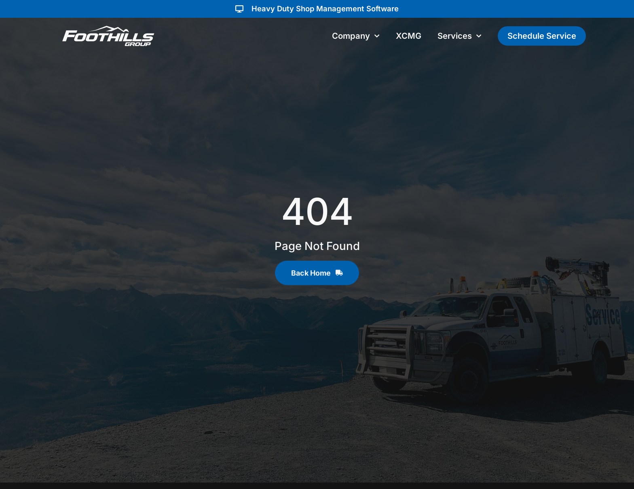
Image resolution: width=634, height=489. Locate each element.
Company (356, 36)
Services (459, 36)
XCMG (408, 36)
